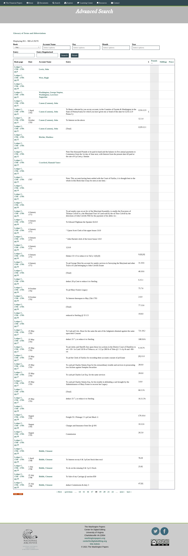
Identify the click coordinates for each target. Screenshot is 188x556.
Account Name (49, 44)
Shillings (163, 62)
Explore (69, 3)
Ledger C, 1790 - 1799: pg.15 (19, 196)
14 (80, 492)
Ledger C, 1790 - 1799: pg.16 (19, 205)
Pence (171, 62)
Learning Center (86, 3)
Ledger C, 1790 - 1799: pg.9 (19, 69)
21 (109, 492)
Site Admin (95, 544)
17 (92, 492)
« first (59, 492)
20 (104, 492)
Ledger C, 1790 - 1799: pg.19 (19, 442)
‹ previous (68, 492)
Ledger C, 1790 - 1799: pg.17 (19, 323)
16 (88, 492)
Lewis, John (44, 69)
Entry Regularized (45, 52)
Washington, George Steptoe (51, 92)
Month (105, 44)
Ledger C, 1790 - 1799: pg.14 (19, 188)
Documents (43, 3)
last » (129, 492)
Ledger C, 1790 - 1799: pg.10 (19, 77)
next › (122, 492)
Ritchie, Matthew (46, 137)
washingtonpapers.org (95, 538)
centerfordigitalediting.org (95, 541)
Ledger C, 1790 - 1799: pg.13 (19, 162)
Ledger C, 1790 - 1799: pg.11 (19, 94)
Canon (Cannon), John (48, 103)
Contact (116, 3)
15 (84, 492)
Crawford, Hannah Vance (49, 162)
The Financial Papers (13, 3)
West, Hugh (44, 78)
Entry (15, 52)
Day (74, 44)
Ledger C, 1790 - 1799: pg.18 (19, 408)
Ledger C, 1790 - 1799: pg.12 (19, 137)
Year (134, 44)
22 (113, 492)
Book (15, 44)
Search (57, 3)
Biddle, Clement (45, 451)
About (30, 3)
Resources (102, 3)
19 (100, 492)
